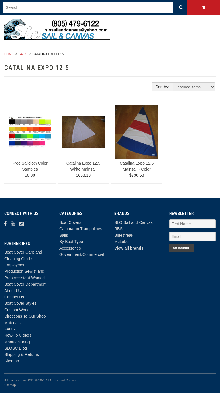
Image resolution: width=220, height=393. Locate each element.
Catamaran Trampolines (80, 228)
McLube (121, 241)
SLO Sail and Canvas (133, 222)
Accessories (70, 248)
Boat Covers (70, 222)
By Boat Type (71, 241)
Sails (23, 54)
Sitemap (11, 361)
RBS (118, 228)
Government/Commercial (81, 254)
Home (9, 54)
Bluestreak (123, 235)
